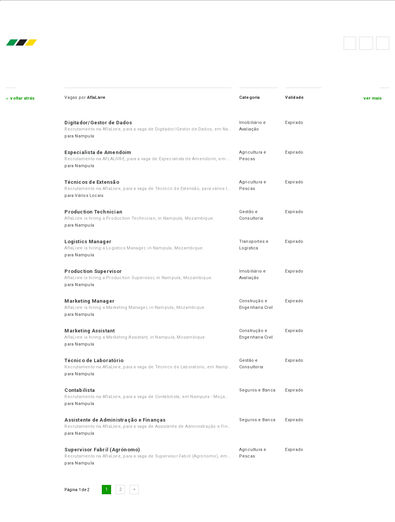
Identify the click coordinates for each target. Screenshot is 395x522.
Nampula (84, 136)
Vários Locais (89, 195)
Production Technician (93, 212)
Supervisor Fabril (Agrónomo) (102, 450)
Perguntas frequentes (366, 43)
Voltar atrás (22, 98)
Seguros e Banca (257, 390)
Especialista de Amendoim (97, 152)
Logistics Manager (87, 241)
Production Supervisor (93, 271)
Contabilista (79, 390)
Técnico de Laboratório (93, 360)
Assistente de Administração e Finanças (114, 420)
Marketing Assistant (89, 331)
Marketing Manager (89, 301)
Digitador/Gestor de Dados (98, 122)
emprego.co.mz (33, 43)
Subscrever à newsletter (382, 43)
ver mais (373, 98)
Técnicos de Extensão (91, 182)
